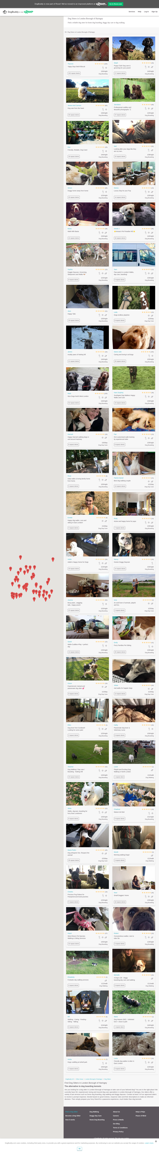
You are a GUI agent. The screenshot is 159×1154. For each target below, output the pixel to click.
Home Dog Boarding (97, 1120)
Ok (80, 1149)
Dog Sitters (107, 1079)
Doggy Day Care (95, 1116)
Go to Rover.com (115, 4)
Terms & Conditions (120, 1128)
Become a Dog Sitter (72, 1116)
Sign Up (154, 11)
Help (139, 11)
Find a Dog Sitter (71, 1112)
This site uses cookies (122, 1138)
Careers (116, 1116)
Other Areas (79, 1079)
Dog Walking (94, 1112)
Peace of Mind (141, 1116)
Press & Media (118, 1120)
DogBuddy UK (69, 1079)
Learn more (149, 1143)
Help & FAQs (140, 1112)
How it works (70, 1120)
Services (132, 11)
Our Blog (116, 1124)
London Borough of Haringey (93, 1079)
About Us (116, 1112)
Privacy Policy (118, 1132)
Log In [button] (146, 11)
